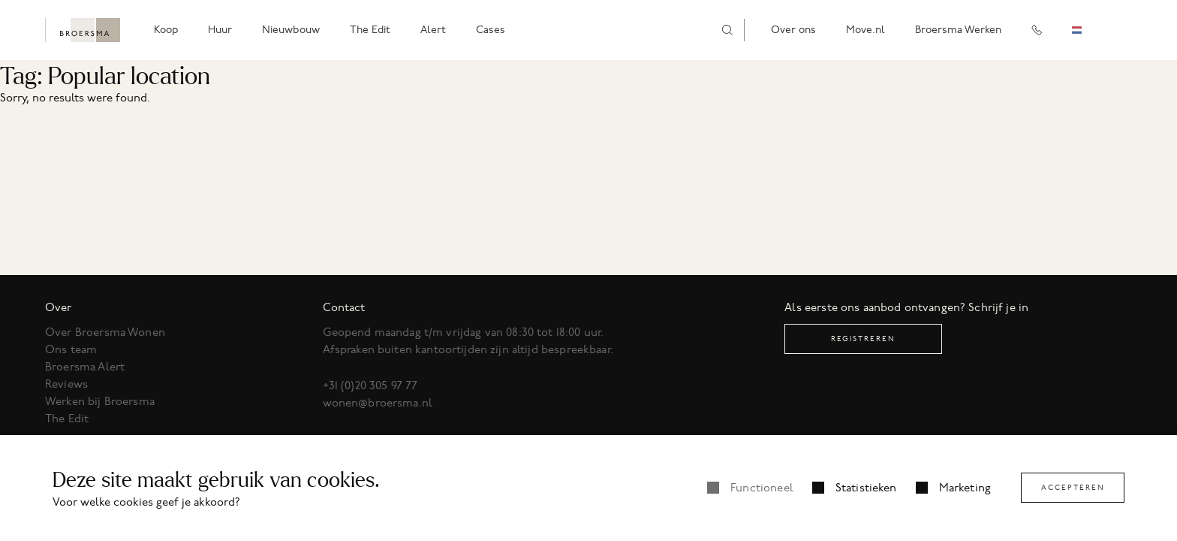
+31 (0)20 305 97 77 (370, 385)
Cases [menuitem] (490, 30)
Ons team (71, 349)
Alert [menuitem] (433, 30)
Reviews (66, 383)
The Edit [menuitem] (370, 30)
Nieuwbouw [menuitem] (291, 30)
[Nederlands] (1088, 30)
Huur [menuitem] (220, 30)
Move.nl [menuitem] (865, 30)
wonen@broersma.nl (378, 402)
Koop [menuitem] (166, 30)
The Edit (67, 418)
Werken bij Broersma (100, 401)
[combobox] (1088, 30)
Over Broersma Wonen (105, 332)
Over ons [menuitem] (793, 30)
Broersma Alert (85, 366)
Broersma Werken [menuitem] (958, 30)
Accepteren (1073, 487)
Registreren (863, 338)
